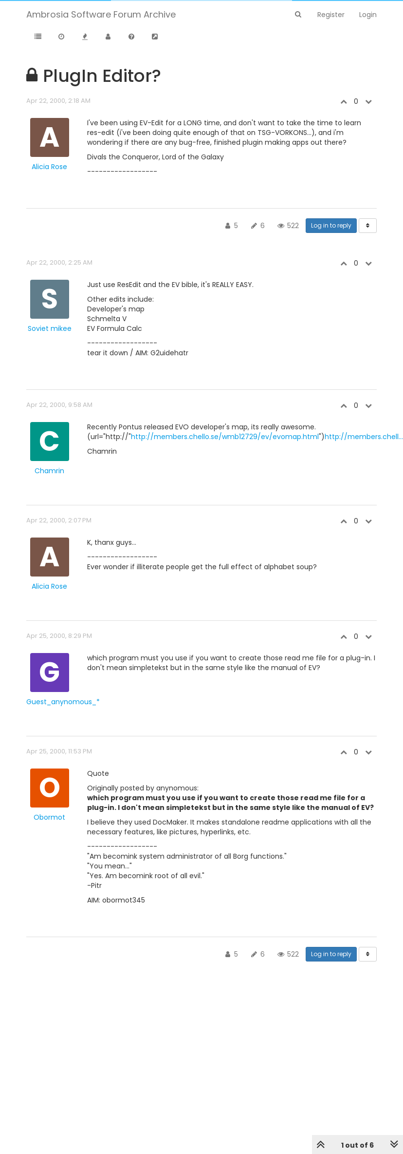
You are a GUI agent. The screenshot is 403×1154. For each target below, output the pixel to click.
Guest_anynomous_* (63, 702)
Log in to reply (331, 225)
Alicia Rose (49, 167)
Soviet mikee (50, 328)
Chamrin (49, 471)
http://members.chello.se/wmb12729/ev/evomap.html (225, 437)
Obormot (49, 817)
